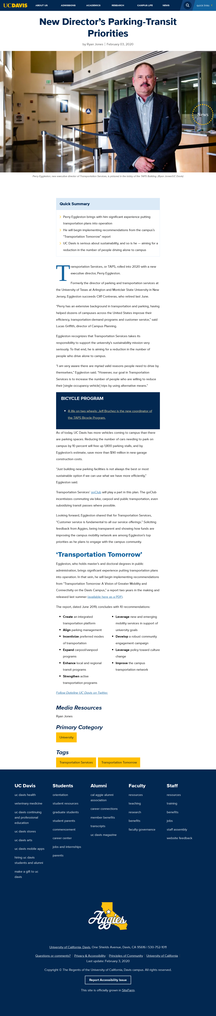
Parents (58, 855)
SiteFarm (128, 990)
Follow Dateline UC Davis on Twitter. (82, 692)
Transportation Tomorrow (119, 762)
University (66, 737)
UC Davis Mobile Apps (29, 848)
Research (118, 5)
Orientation (60, 794)
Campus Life (145, 5)
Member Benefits (103, 817)
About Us (42, 5)
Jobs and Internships (67, 846)
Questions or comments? (53, 955)
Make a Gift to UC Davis (26, 874)
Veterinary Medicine (28, 803)
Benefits (134, 820)
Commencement (64, 829)
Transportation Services (76, 762)
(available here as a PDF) (104, 596)
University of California (162, 955)
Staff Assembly (177, 829)
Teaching (135, 803)
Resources (136, 794)
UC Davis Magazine (104, 834)
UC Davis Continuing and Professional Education (28, 817)
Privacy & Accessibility (90, 955)
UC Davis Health (25, 794)
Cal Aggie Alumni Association (102, 797)
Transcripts (98, 826)
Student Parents (64, 820)
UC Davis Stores (25, 831)
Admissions (68, 5)
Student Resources (65, 803)
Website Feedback (179, 838)
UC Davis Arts (23, 840)
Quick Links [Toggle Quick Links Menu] (203, 5)
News (166, 5)
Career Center (62, 838)
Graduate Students (66, 812)
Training (172, 803)
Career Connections (104, 808)
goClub (96, 492)
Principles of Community (126, 955)
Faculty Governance (142, 829)
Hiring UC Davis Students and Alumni (29, 860)
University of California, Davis (69, 947)
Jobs (170, 820)
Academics (93, 5)
